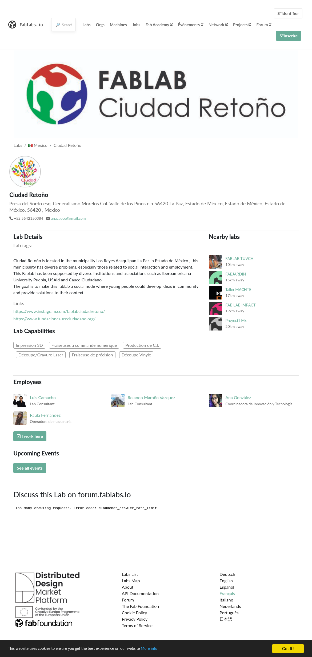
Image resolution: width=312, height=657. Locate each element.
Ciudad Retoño (67, 145)
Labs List (130, 574)
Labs (86, 24)
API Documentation (140, 593)
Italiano (226, 599)
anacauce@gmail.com (68, 218)
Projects (242, 24)
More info (164, 649)
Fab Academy (159, 24)
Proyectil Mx (236, 320)
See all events (30, 467)
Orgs (100, 24)
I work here (30, 436)
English (226, 580)
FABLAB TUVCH (239, 258)
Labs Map (131, 580)
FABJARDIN (235, 274)
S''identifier (288, 13)
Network (218, 24)
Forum (263, 24)
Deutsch (227, 574)
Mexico (37, 145)
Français (227, 593)
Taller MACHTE (238, 289)
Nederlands (230, 606)
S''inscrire (288, 35)
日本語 (225, 618)
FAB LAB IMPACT (240, 305)
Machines (118, 24)
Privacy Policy (135, 618)
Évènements (190, 24)
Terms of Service (137, 625)
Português (228, 612)
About (128, 586)
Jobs (136, 24)
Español (226, 586)
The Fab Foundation (140, 606)
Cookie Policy (134, 612)
